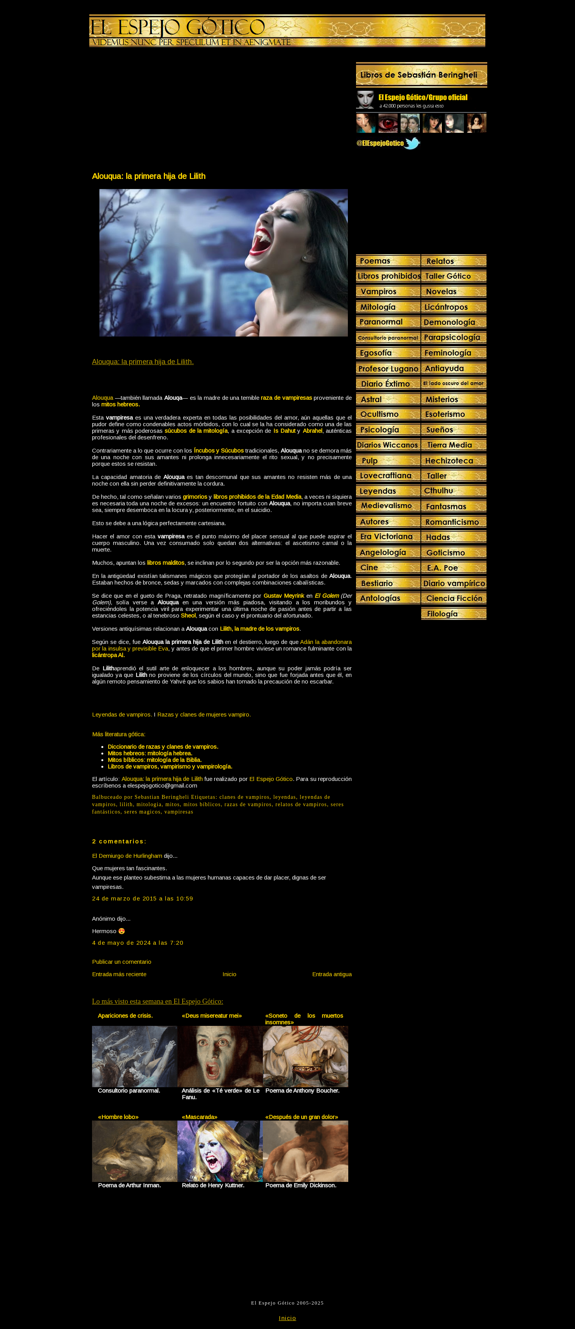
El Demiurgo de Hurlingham (127, 855)
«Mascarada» (199, 1117)
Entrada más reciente (119, 974)
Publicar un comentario (121, 961)
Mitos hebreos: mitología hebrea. (150, 753)
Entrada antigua (332, 974)
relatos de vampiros (301, 804)
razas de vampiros (248, 804)
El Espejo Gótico (271, 779)
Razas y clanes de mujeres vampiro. (204, 714)
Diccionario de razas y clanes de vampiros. (163, 746)
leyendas (284, 797)
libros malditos (165, 562)
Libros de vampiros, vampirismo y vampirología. (170, 766)
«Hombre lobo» (118, 1117)
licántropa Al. (108, 655)
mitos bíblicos (202, 804)
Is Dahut (284, 430)
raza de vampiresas (286, 397)
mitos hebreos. (120, 404)
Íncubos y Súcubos (219, 450)
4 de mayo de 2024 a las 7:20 (137, 942)
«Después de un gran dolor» (301, 1117)
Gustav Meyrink (284, 595)
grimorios (195, 496)
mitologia (149, 804)
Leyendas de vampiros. (122, 714)
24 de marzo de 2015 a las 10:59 (142, 898)
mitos (172, 804)
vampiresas (178, 812)
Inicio (229, 974)
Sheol (188, 615)
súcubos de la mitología (196, 430)
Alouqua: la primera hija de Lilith (148, 176)
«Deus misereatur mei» (212, 1015)
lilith (126, 804)
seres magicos (142, 812)
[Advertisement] (156, 111)
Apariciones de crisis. (125, 1015)
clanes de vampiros (244, 797)
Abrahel (312, 430)
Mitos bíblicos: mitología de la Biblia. (155, 759)
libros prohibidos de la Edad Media (257, 496)
